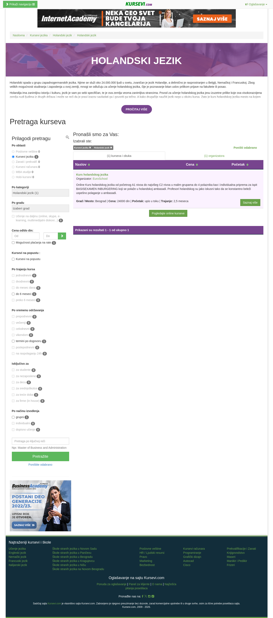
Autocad (188, 561)
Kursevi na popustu (26, 259)
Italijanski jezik (18, 565)
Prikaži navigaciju (20, 4)
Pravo (143, 556)
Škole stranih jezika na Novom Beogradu (78, 569)
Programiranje (192, 552)
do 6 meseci (24, 294)
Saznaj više (250, 202)
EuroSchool (100, 178)
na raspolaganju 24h (29, 354)
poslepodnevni (25, 347)
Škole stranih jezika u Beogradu (72, 556)
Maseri (231, 556)
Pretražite (40, 456)
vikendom (22, 335)
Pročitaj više (136, 109)
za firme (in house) (28, 401)
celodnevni (23, 329)
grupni (20, 417)
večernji (21, 323)
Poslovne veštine (150, 548)
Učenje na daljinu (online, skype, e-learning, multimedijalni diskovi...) (37, 218)
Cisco (186, 565)
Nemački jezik (17, 556)
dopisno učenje (26, 430)
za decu (21, 382)
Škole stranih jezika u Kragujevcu (73, 561)
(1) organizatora (214, 155)
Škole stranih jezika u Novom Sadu (74, 548)
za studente (24, 370)
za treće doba (25, 395)
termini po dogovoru (29, 341)
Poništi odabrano (245, 147)
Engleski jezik (17, 552)
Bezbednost (147, 565)
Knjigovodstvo (236, 552)
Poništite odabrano (40, 464)
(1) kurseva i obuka (119, 155)
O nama (157, 584)
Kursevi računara (194, 548)
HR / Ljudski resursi (151, 552)
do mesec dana (26, 288)
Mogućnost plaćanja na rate (34, 243)
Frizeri (231, 565)
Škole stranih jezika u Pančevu (71, 552)
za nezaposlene (26, 376)
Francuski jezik (18, 561)
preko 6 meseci (26, 300)
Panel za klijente (140, 584)
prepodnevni (24, 316)
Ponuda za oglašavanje (112, 584)
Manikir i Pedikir (237, 561)
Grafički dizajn (192, 556)
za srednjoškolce (27, 388)
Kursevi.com (54, 603)
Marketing (145, 561)
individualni (23, 423)
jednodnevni (24, 275)
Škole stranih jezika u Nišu (69, 565)
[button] (256, 4)
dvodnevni (23, 282)
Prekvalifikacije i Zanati (241, 548)
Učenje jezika (17, 548)
